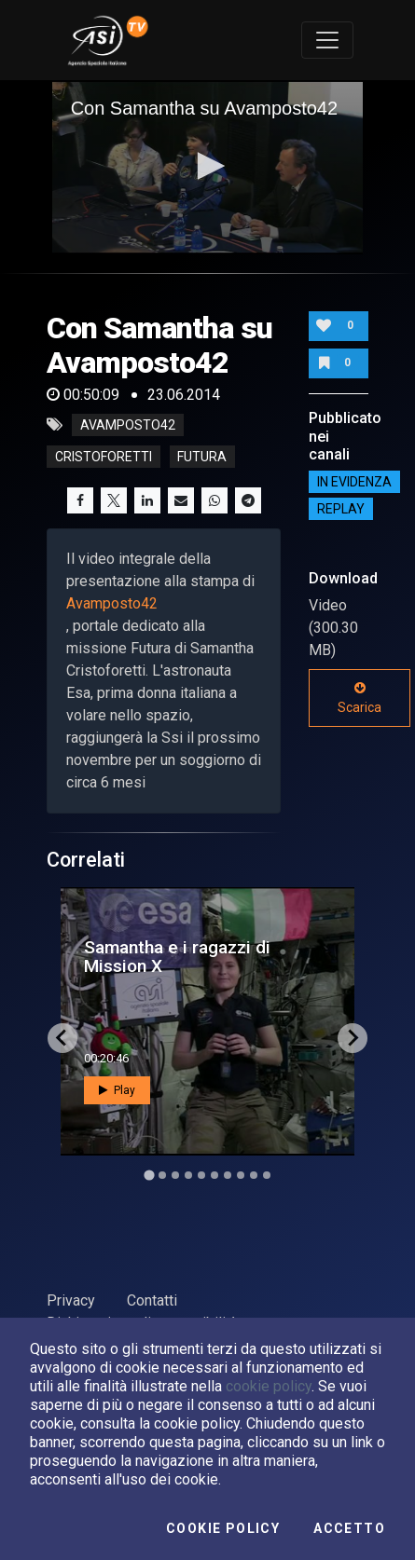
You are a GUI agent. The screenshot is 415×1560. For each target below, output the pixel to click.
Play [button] (117, 1090)
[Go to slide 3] (175, 1175)
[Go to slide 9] (253, 1175)
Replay (341, 508)
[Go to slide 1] (149, 1175)
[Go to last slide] (62, 1038)
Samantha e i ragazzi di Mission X (177, 956)
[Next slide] (352, 1038)
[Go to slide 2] (162, 1175)
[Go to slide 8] (240, 1175)
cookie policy (268, 1386)
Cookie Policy (223, 1528)
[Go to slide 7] (227, 1175)
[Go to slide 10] (266, 1175)
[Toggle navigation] (327, 40)
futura (202, 456)
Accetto (349, 1528)
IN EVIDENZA (354, 481)
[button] (207, 165)
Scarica (359, 698)
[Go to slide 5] (201, 1175)
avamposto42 (127, 424)
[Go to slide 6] (214, 1175)
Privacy (71, 1300)
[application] (208, 167)
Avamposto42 (112, 603)
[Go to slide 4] (188, 1175)
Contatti (152, 1300)
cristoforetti (103, 456)
